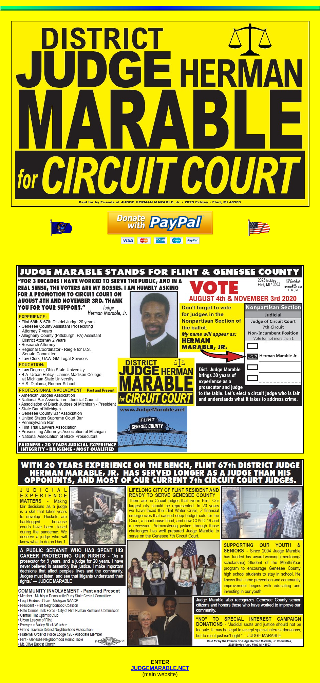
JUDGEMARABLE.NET (160, 668)
